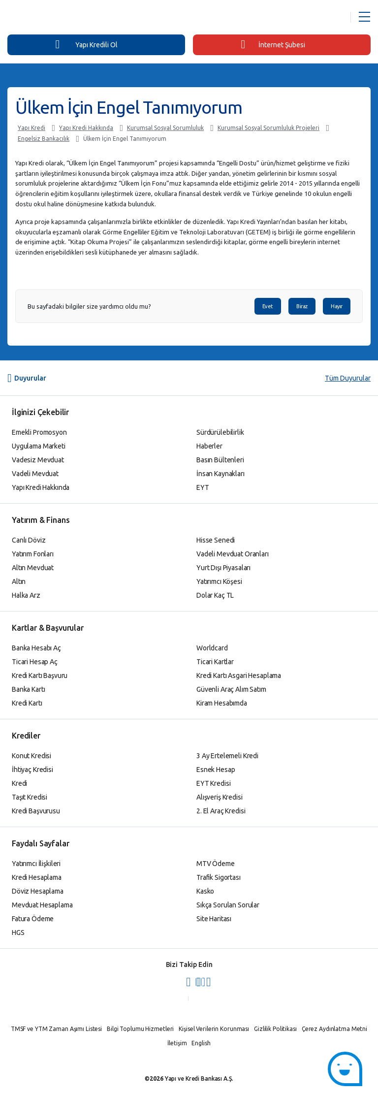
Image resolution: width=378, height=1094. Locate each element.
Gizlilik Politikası (275, 1029)
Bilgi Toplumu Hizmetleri (140, 1029)
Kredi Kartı (27, 703)
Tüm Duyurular (348, 378)
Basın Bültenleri (220, 460)
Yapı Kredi (31, 128)
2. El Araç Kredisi (220, 811)
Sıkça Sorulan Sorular (227, 905)
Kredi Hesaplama (37, 877)
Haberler (209, 446)
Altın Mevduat (33, 568)
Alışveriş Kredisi (219, 797)
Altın (19, 581)
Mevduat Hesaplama (42, 905)
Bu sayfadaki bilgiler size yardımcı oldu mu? (89, 306)
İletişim (177, 1043)
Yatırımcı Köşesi (219, 581)
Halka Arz (26, 595)
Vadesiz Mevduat (38, 460)
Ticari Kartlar (215, 662)
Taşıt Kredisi (29, 797)
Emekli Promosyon (39, 432)
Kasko (205, 891)
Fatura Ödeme (33, 919)
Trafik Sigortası (218, 877)
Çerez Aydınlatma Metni (334, 1029)
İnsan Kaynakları (220, 474)
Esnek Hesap (215, 769)
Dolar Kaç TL (215, 595)
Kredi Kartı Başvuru (39, 675)
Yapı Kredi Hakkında (86, 128)
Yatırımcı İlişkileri (36, 864)
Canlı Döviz (28, 540)
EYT (202, 487)
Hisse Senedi (215, 540)
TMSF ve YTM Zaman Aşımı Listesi (56, 1029)
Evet (267, 306)
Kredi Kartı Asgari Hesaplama (238, 675)
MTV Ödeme (215, 864)
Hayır (337, 306)
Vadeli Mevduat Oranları (232, 554)
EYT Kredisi (213, 783)
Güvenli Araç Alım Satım (231, 689)
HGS (18, 932)
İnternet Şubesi (273, 44)
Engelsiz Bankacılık (43, 138)
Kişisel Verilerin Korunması (214, 1029)
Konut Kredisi (31, 756)
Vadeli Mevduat (35, 474)
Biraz (302, 306)
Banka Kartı (28, 689)
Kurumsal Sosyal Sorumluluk (165, 128)
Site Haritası (213, 919)
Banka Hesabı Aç (36, 648)
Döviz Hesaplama (37, 891)
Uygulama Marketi (38, 446)
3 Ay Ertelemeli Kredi (227, 756)
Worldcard (212, 648)
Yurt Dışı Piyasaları (223, 568)
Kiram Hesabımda (221, 703)
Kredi (19, 783)
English (200, 1043)
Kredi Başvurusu (36, 811)
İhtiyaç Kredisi (32, 769)
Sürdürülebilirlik (220, 432)
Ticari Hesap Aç (35, 662)
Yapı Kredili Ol (86, 44)
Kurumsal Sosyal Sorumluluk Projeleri (268, 128)
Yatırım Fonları (33, 554)
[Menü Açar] (364, 17)
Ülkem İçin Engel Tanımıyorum (124, 138)
